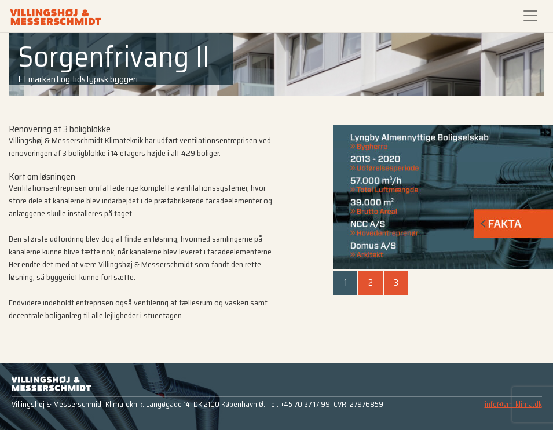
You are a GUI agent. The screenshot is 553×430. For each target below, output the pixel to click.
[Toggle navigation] (530, 16)
